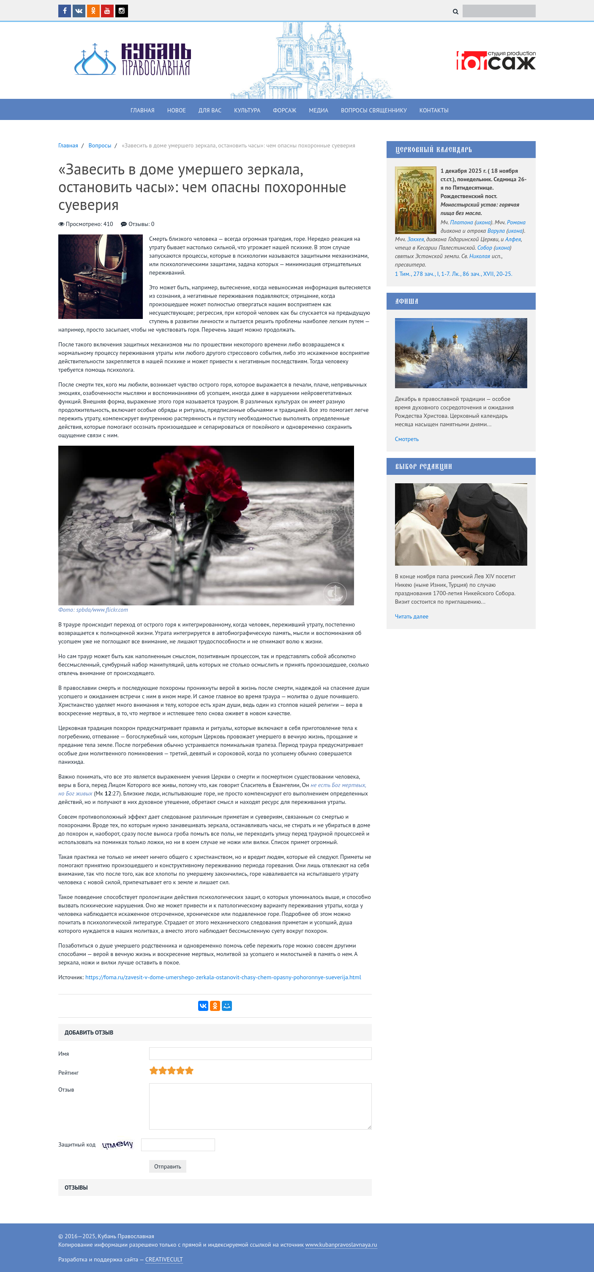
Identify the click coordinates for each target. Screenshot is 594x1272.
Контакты (434, 110)
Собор (484, 247)
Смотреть (407, 439)
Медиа (318, 110)
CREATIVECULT (164, 1259)
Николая (479, 256)
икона (483, 222)
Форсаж (284, 110)
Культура (247, 110)
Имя (63, 1053)
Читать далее (412, 616)
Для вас (210, 110)
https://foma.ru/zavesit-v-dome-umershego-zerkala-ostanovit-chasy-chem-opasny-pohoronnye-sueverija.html (223, 977)
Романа (516, 222)
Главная (143, 110)
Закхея (415, 239)
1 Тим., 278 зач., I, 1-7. (422, 274)
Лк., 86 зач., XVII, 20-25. (482, 274)
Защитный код (76, 1144)
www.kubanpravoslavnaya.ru (341, 1244)
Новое (176, 110)
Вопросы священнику (374, 110)
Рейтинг (68, 1072)
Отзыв (66, 1089)
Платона (461, 222)
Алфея (513, 239)
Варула (496, 230)
